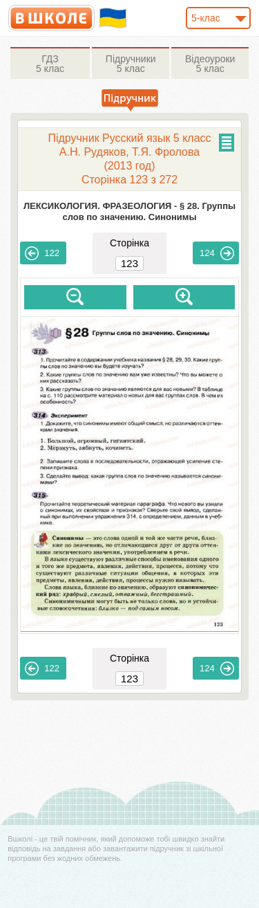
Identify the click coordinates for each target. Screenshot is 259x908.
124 (217, 253)
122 (42, 253)
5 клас (50, 63)
